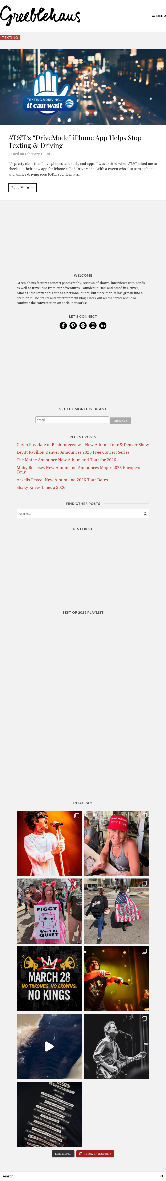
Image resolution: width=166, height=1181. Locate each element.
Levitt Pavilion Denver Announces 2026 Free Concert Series (73, 452)
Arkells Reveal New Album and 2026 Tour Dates (62, 480)
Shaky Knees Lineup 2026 (41, 487)
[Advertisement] (83, 243)
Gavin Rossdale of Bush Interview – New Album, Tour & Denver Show (83, 445)
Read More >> (22, 188)
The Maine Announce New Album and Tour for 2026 (66, 460)
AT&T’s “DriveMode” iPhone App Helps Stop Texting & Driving (75, 141)
